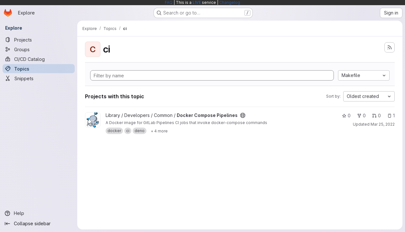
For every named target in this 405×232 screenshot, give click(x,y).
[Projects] (39, 39)
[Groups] (39, 49)
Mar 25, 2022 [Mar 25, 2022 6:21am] (383, 124)
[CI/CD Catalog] (39, 58)
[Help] (39, 213)
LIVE (197, 2)
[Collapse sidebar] (39, 223)
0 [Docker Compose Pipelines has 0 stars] (346, 115)
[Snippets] (39, 78)
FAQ (169, 2)
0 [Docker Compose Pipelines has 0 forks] (361, 115)
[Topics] (39, 68)
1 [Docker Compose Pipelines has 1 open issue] (391, 115)
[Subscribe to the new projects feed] (389, 47)
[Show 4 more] (159, 131)
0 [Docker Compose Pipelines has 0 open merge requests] (376, 115)
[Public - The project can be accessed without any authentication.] (242, 115)
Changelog (229, 2)
